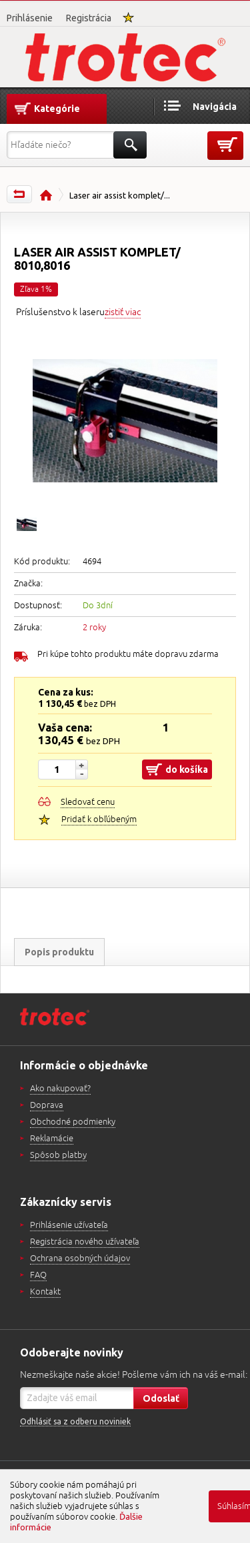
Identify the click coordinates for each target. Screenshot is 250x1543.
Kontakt (45, 1291)
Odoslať (161, 1398)
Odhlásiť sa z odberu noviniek (75, 1421)
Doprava (46, 1105)
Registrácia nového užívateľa (84, 1242)
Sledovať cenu (88, 802)
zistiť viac (123, 312)
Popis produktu (59, 952)
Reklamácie (51, 1138)
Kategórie (57, 108)
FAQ (38, 1275)
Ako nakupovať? (60, 1088)
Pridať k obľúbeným (99, 819)
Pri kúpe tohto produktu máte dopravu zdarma (128, 654)
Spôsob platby (58, 1155)
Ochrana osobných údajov (80, 1258)
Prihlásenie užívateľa (69, 1225)
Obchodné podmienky (72, 1122)
